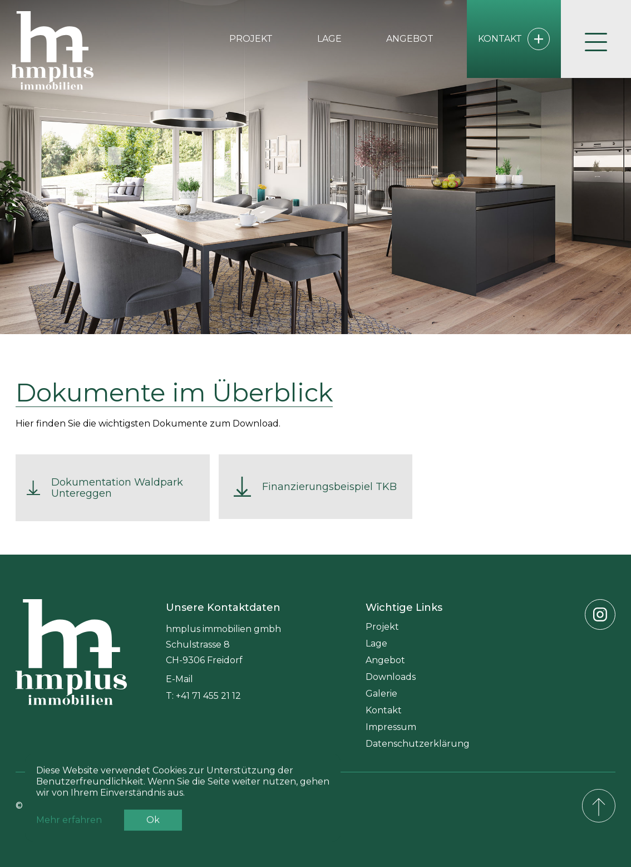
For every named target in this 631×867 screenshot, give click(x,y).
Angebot (409, 38)
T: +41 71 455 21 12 (203, 695)
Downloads (391, 677)
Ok (153, 834)
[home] (53, 50)
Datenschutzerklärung (418, 743)
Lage (329, 38)
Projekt (251, 38)
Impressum (391, 727)
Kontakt (384, 710)
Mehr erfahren (69, 834)
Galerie (381, 693)
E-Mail (179, 679)
